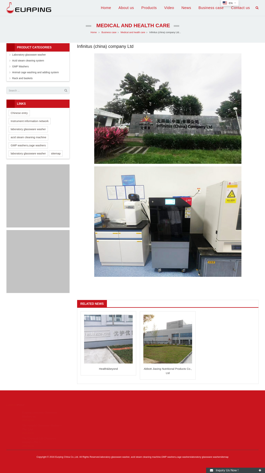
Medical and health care (132, 25)
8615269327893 (147, 412)
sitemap (56, 153)
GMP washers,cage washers (28, 145)
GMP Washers (20, 66)
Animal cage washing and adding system (35, 72)
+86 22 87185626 (148, 417)
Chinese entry (19, 112)
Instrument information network (30, 121)
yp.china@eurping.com (151, 423)
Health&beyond (108, 368)
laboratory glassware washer (28, 129)
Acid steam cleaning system (28, 60)
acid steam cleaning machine (28, 137)
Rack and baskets (22, 78)
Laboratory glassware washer (29, 54)
